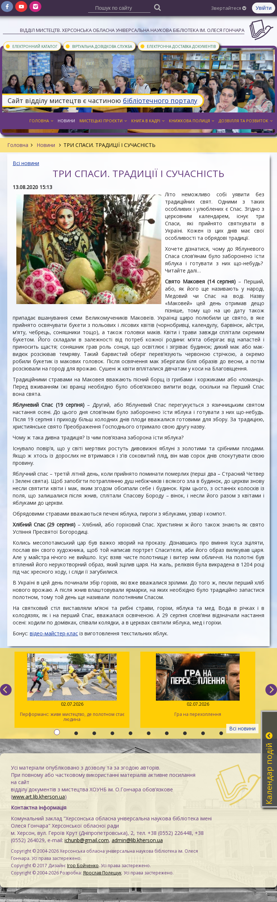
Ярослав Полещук (102, 873)
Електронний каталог (31, 46)
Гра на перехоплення (198, 685)
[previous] (6, 690)
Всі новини (26, 163)
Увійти (264, 7)
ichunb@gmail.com (87, 840)
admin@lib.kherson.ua (137, 840)
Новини (46, 145)
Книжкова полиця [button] (191, 120)
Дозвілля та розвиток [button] (246, 120)
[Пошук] (157, 7)
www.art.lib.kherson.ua (38, 796)
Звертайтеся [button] (228, 8)
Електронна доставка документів (178, 46)
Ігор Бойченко (83, 865)
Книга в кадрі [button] (148, 120)
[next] (271, 690)
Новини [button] (66, 120)
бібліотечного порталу (160, 100)
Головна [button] (41, 120)
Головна (17, 145)
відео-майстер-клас (54, 633)
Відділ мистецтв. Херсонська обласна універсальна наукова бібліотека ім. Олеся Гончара (132, 30)
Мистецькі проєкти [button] (103, 120)
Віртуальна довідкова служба (98, 46)
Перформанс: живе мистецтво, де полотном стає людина (72, 687)
